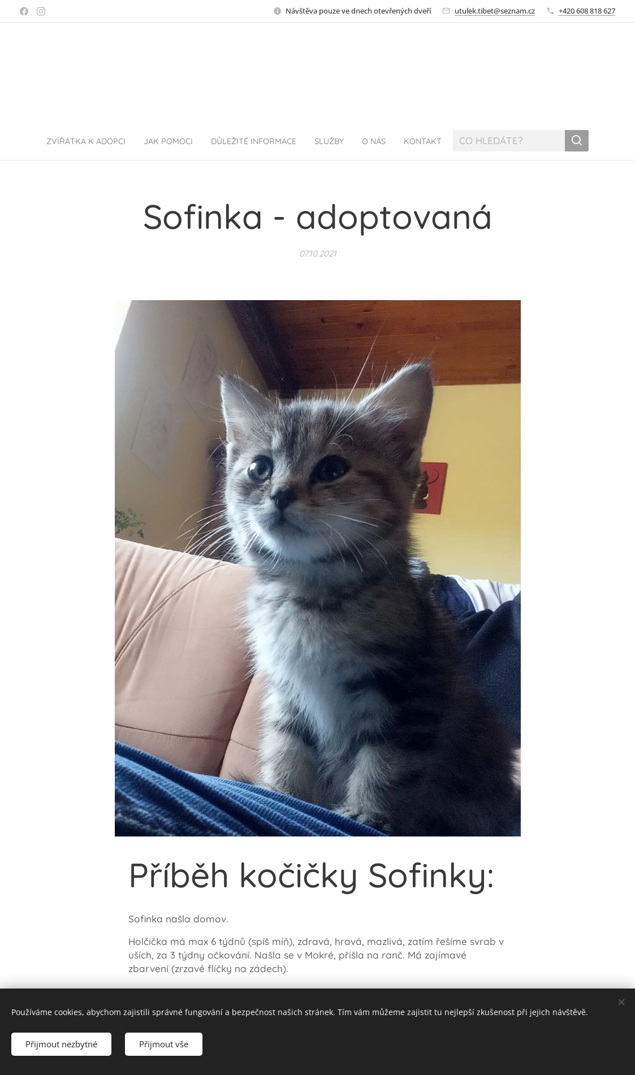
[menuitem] (72, 141)
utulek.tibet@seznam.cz (495, 11)
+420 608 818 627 (587, 11)
